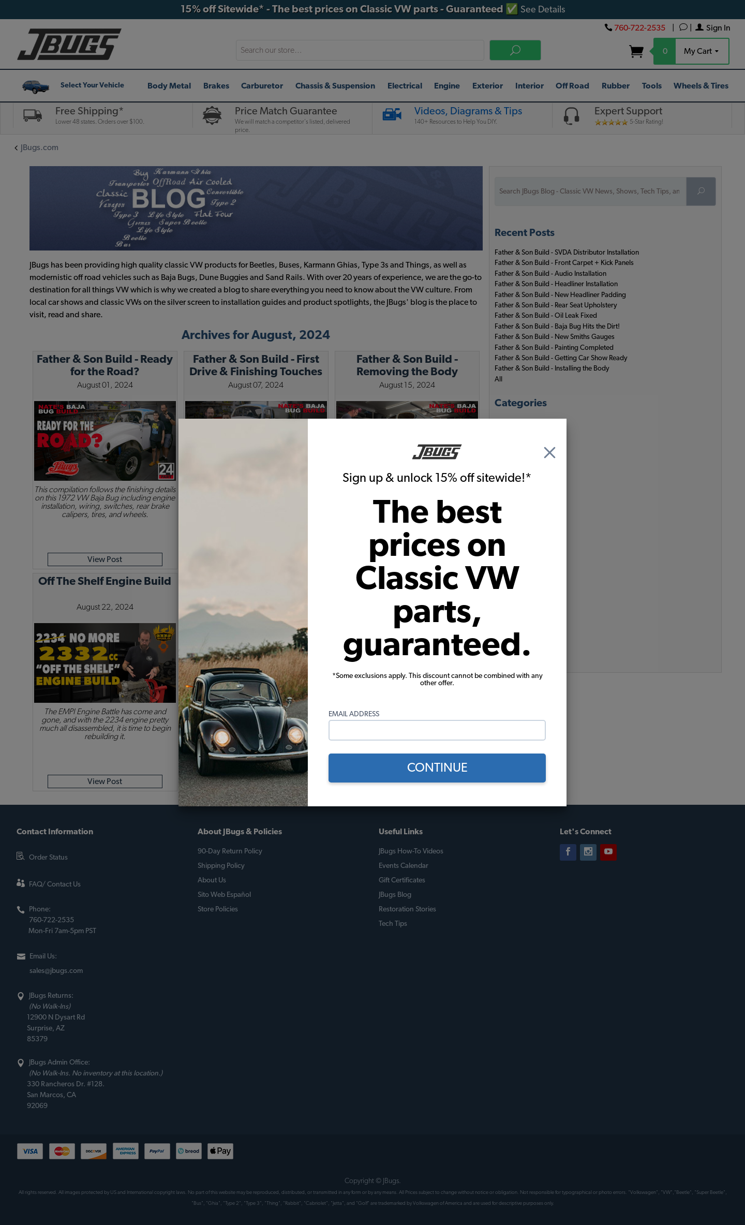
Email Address (354, 714)
